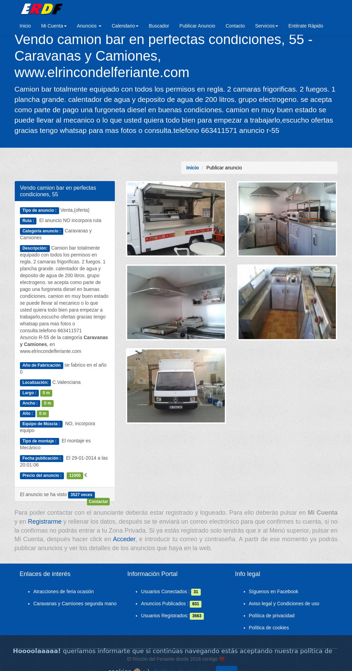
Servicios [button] (266, 26)
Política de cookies (269, 627)
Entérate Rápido (305, 26)
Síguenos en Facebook (273, 591)
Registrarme (45, 521)
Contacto (235, 26)
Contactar (98, 501)
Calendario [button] (125, 26)
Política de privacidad (272, 615)
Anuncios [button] (89, 26)
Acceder (124, 539)
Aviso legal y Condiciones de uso (284, 603)
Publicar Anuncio (197, 26)
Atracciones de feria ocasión (63, 591)
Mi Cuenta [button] (54, 26)
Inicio (25, 26)
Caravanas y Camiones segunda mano (75, 603)
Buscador (159, 26)
